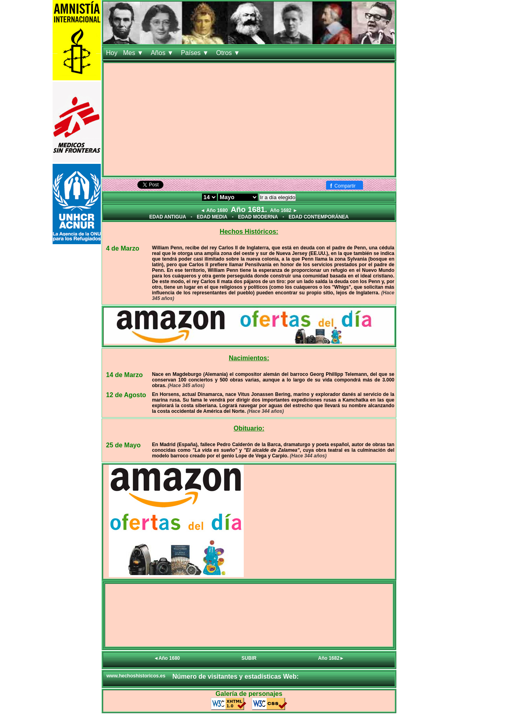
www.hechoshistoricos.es (135, 676)
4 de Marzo (122, 248)
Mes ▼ (134, 52)
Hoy (111, 52)
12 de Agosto (126, 395)
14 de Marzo (124, 374)
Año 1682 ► (284, 210)
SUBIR (248, 658)
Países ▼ (196, 52)
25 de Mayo (123, 445)
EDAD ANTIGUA (167, 217)
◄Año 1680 (167, 658)
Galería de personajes (249, 693)
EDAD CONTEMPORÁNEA (319, 217)
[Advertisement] (249, 119)
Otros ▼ (229, 52)
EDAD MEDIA (212, 217)
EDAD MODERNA (258, 217)
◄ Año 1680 (214, 210)
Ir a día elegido (277, 197)
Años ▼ (163, 52)
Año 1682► (331, 658)
